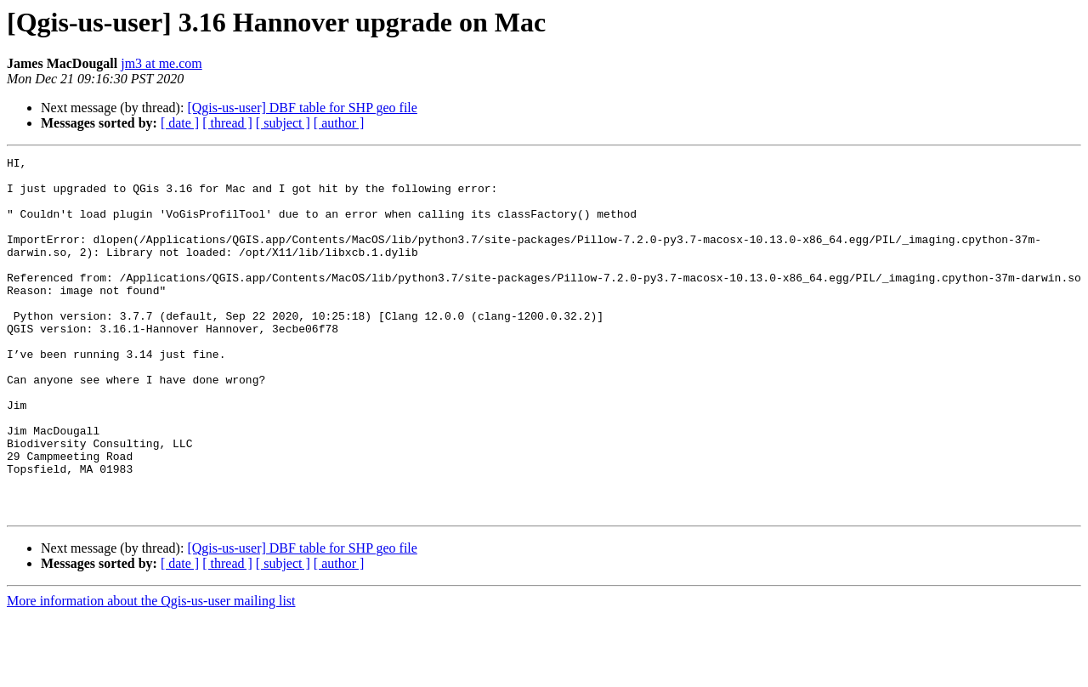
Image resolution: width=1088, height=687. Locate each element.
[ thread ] (227, 123)
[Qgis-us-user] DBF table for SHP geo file (301, 107)
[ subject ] (283, 123)
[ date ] (180, 123)
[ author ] (339, 123)
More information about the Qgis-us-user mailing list (151, 672)
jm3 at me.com (161, 63)
